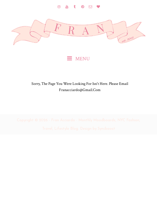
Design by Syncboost (97, 129)
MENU (78, 59)
